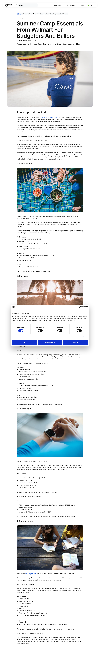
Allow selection (50, 342)
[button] (58, 5)
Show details (80, 337)
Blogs (19, 14)
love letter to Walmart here (49, 117)
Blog (82, 5)
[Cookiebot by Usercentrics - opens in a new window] (80, 307)
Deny (24, 342)
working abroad (30, 574)
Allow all (75, 342)
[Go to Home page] (9, 5)
